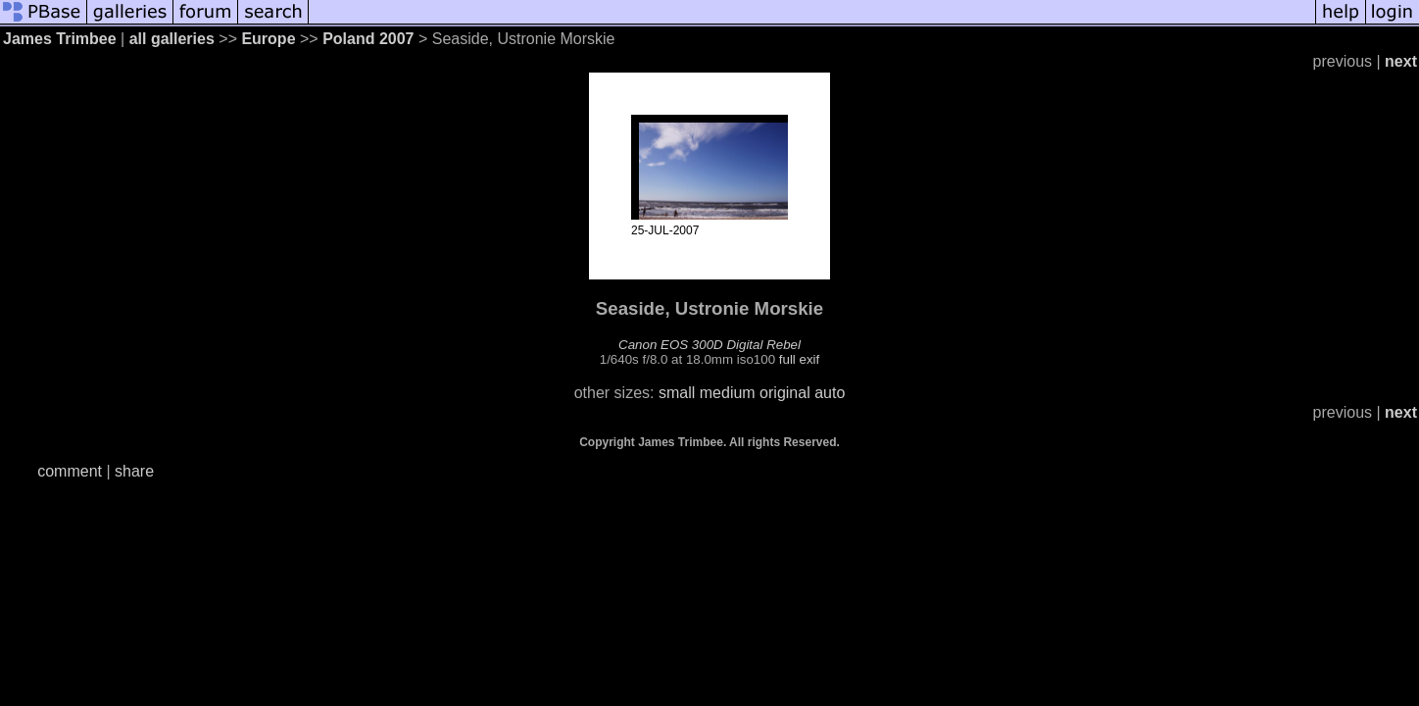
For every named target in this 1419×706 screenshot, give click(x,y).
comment (69, 471)
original (784, 392)
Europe (268, 38)
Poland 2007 (368, 38)
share (134, 471)
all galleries (172, 38)
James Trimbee (60, 38)
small (677, 392)
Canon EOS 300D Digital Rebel (709, 344)
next (1401, 61)
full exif (799, 359)
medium (728, 392)
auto (829, 392)
